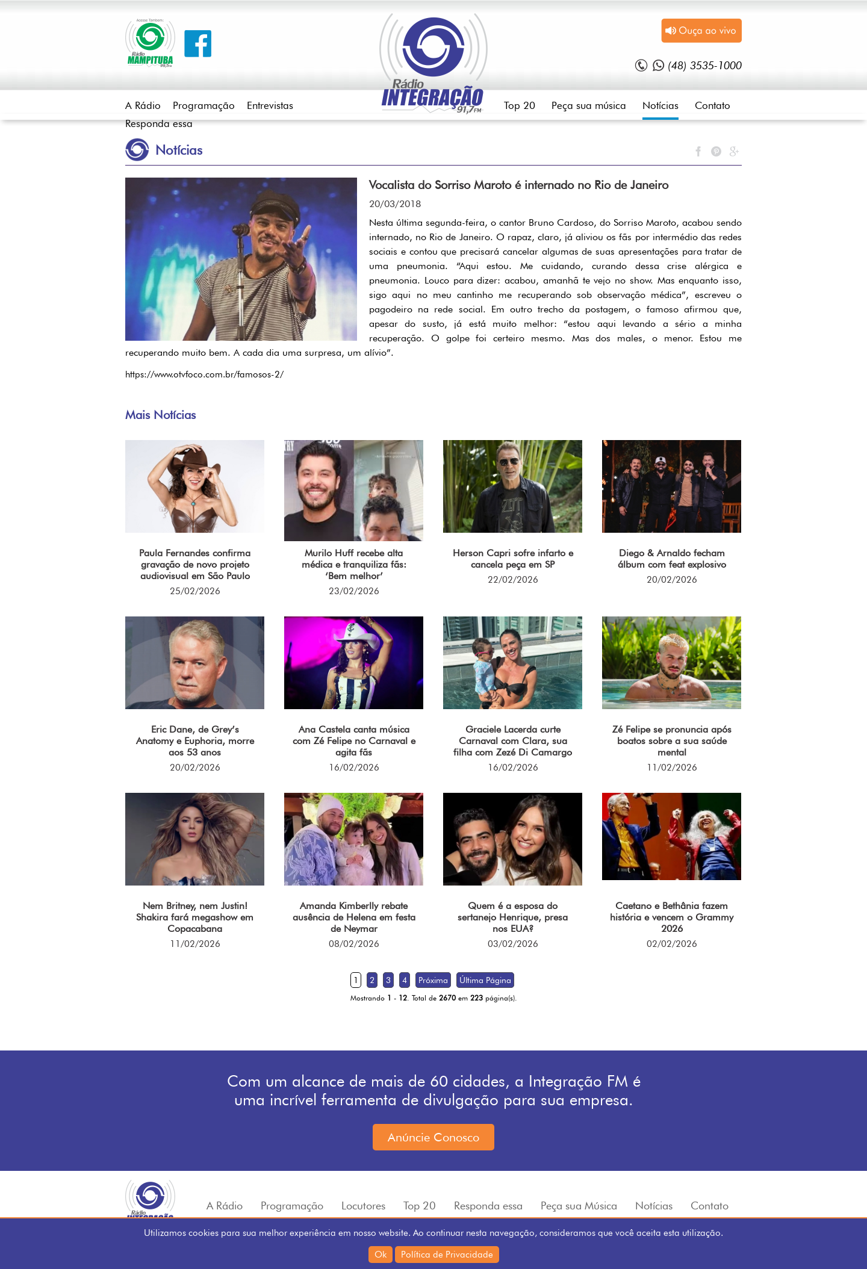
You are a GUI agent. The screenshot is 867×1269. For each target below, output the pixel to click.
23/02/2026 (354, 591)
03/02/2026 (513, 944)
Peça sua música (589, 105)
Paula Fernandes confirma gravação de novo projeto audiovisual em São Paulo (194, 564)
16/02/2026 (354, 767)
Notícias (660, 105)
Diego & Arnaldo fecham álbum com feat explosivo (672, 558)
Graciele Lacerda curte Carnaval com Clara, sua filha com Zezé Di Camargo (512, 741)
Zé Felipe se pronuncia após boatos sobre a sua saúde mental (672, 741)
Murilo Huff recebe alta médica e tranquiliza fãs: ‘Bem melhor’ (354, 564)
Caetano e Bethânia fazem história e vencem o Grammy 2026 (671, 917)
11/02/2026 (672, 767)
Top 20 (519, 105)
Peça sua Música (579, 1205)
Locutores (363, 1205)
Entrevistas (270, 105)
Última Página (485, 980)
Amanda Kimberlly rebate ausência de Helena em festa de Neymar (354, 917)
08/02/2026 (354, 944)
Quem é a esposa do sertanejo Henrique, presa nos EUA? (513, 917)
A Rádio (143, 105)
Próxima (433, 980)
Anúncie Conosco (433, 1137)
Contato (712, 105)
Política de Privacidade (447, 1254)
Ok (380, 1254)
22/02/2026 (513, 579)
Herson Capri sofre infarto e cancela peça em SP (513, 558)
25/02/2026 (195, 591)
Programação (204, 105)
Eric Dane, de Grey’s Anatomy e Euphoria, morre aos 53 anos (195, 741)
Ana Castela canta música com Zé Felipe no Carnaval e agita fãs (354, 741)
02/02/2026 (672, 944)
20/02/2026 (672, 579)
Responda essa (159, 123)
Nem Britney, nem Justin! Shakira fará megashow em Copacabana (194, 917)
